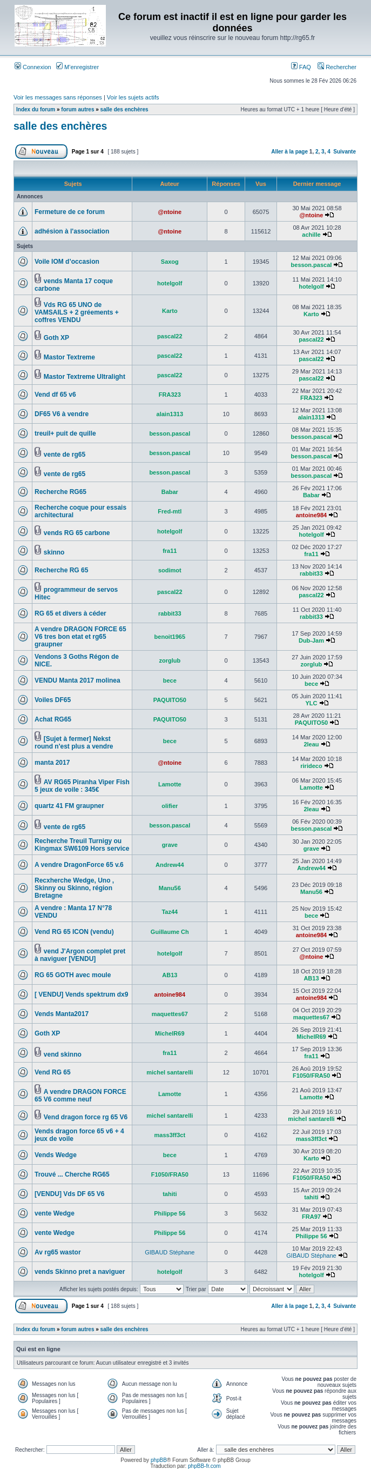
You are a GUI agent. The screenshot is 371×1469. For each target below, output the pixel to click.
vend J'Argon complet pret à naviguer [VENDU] (80, 955)
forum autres (77, 109)
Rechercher (337, 67)
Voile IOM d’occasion (67, 261)
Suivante (344, 152)
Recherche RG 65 (61, 570)
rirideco (311, 766)
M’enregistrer (77, 67)
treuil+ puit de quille (65, 433)
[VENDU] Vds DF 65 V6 (69, 1194)
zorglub (169, 660)
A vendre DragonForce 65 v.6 (79, 865)
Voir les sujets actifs (133, 97)
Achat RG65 (53, 719)
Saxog (170, 261)
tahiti (170, 1194)
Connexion (33, 67)
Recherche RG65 (60, 492)
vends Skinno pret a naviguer (80, 1272)
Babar (169, 492)
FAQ (301, 67)
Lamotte (169, 784)
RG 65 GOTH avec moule (73, 975)
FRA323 (170, 394)
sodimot (169, 570)
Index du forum (35, 109)
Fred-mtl (169, 511)
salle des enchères (124, 109)
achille (311, 234)
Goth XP (56, 338)
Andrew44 (170, 865)
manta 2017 (52, 762)
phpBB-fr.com (204, 1466)
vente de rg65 (64, 454)
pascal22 (169, 336)
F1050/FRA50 (311, 1075)
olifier (169, 806)
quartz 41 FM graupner (69, 806)
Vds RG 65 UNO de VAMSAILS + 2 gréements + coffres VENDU (77, 312)
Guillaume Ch (170, 932)
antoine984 (311, 515)
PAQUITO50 (169, 700)
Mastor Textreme (69, 357)
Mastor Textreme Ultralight (84, 376)
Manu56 (170, 888)
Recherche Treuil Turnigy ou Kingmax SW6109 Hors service (82, 844)
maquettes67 (170, 1014)
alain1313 (170, 414)
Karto (170, 311)
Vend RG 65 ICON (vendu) (74, 932)
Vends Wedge (56, 1155)
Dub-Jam (311, 640)
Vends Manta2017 (62, 1014)
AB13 (169, 975)
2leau (311, 744)
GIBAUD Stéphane (169, 1252)
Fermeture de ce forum (70, 212)
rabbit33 (311, 573)
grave (170, 845)
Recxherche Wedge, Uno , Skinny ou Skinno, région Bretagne (74, 888)
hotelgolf (169, 283)
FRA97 (311, 1216)
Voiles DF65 (53, 700)
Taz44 (169, 912)
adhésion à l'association (72, 231)
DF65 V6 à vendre (62, 414)
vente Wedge (55, 1213)
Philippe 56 (169, 1213)
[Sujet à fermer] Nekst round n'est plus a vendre (74, 742)
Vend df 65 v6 (55, 394)
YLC (311, 703)
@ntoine (169, 212)
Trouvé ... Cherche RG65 (72, 1174)
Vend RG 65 (53, 1072)
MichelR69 (169, 1033)
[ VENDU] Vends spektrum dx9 (81, 994)
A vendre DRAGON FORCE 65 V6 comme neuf (80, 1095)
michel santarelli (169, 1072)
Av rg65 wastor (58, 1252)
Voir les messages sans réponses (58, 97)
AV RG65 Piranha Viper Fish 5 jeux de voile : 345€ (82, 785)
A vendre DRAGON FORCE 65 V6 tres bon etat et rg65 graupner (80, 636)
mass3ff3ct (169, 1135)
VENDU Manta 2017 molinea (77, 680)
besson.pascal (311, 265)
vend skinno (63, 1054)
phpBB (159, 1460)
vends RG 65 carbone (77, 533)
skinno (54, 552)
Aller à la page (289, 152)
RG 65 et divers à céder (70, 613)
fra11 (170, 550)
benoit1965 (169, 636)
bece (170, 680)
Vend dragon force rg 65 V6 (85, 1117)
